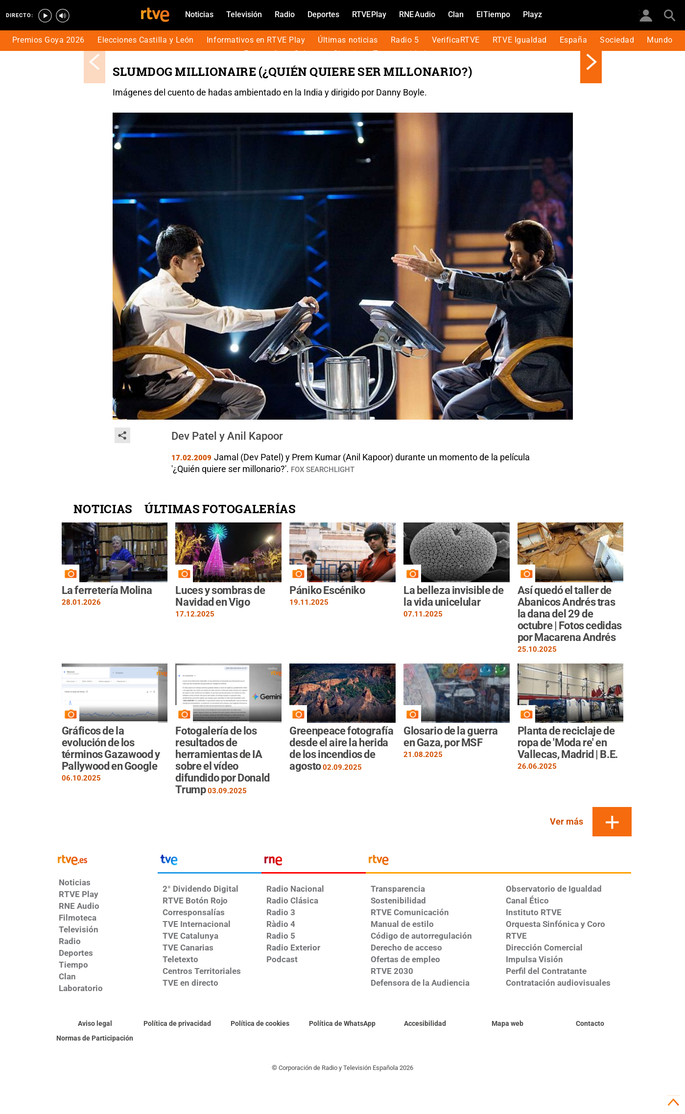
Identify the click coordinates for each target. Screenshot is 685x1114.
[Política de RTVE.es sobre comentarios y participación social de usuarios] (95, 1038)
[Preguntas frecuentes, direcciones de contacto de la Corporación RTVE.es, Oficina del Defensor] (590, 1024)
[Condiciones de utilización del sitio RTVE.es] (95, 1024)
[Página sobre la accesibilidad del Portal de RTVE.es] (425, 1024)
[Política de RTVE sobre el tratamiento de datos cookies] (260, 1024)
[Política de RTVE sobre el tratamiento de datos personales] (177, 1024)
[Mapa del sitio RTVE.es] (507, 1024)
